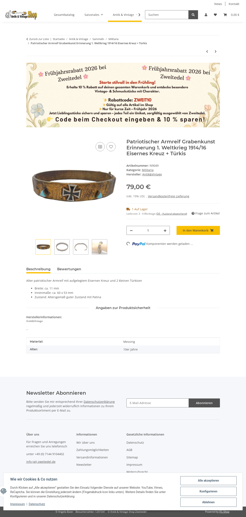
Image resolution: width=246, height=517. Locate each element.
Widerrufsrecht (137, 472)
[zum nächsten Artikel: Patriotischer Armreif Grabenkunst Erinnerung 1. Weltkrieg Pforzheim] (215, 51)
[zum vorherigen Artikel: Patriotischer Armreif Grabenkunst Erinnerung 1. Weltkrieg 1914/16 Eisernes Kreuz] (207, 51)
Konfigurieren (208, 491)
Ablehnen (208, 502)
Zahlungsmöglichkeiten (92, 450)
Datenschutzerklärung (99, 402)
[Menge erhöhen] (165, 230)
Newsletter (84, 465)
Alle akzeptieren (208, 480)
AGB (129, 450)
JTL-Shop (224, 511)
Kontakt (234, 4)
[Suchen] (167, 14)
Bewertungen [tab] (69, 269)
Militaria (148, 170)
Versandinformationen (92, 457)
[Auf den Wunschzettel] (111, 146)
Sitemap (132, 457)
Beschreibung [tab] (38, 269)
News (218, 4)
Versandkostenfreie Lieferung (168, 196)
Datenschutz (37, 504)
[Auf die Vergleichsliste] (100, 146)
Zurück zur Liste (39, 39)
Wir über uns (85, 442)
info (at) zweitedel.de (41, 462)
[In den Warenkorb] (29, 136)
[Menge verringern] (131, 230)
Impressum (17, 504)
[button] (206, 15)
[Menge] (148, 230)
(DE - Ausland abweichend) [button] (171, 213)
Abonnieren (204, 403)
